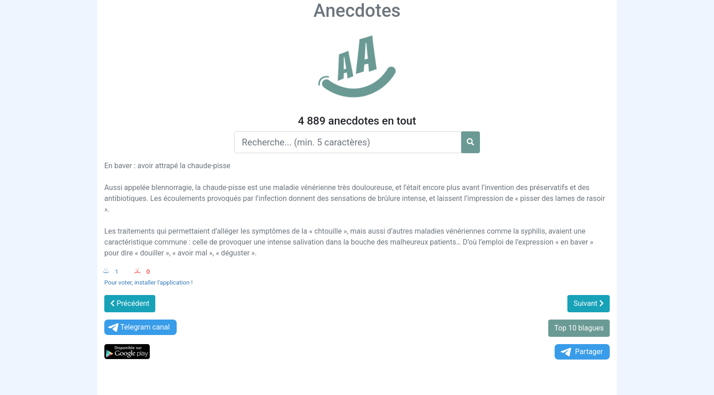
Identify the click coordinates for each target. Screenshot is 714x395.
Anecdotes (356, 10)
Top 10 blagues (579, 328)
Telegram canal (138, 327)
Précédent (129, 303)
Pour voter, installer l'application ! (148, 282)
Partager (581, 352)
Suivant (588, 303)
